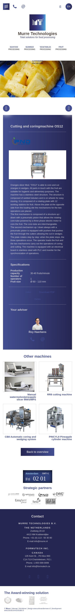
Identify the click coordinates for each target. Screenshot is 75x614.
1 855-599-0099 (41, 563)
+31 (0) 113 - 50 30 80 (41, 537)
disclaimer (22, 608)
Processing (13, 48)
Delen (37, 299)
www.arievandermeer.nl (42, 608)
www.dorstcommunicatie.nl (14, 610)
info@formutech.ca (41, 566)
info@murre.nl (41, 541)
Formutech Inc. (37, 548)
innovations (37, 62)
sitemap (15, 608)
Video (28, 292)
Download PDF (47, 292)
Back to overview (37, 451)
